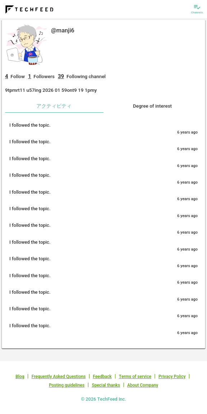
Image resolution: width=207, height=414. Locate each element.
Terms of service (135, 376)
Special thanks (106, 385)
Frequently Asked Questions (59, 376)
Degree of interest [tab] (152, 106)
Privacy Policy (171, 376)
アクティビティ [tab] (54, 106)
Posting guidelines (66, 385)
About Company (142, 385)
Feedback (102, 376)
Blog (19, 376)
